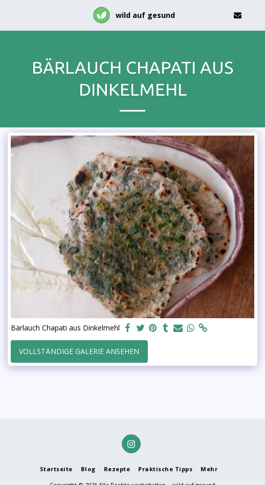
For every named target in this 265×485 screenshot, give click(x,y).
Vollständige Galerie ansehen (79, 351)
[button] (11, 14)
